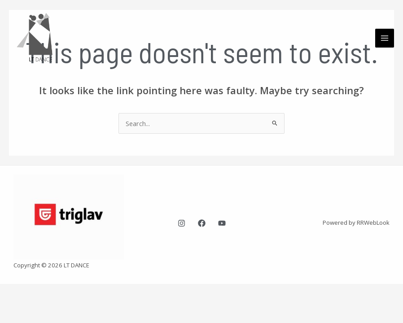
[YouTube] (222, 223)
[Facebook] (202, 223)
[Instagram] (181, 223)
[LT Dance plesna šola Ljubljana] (40, 38)
